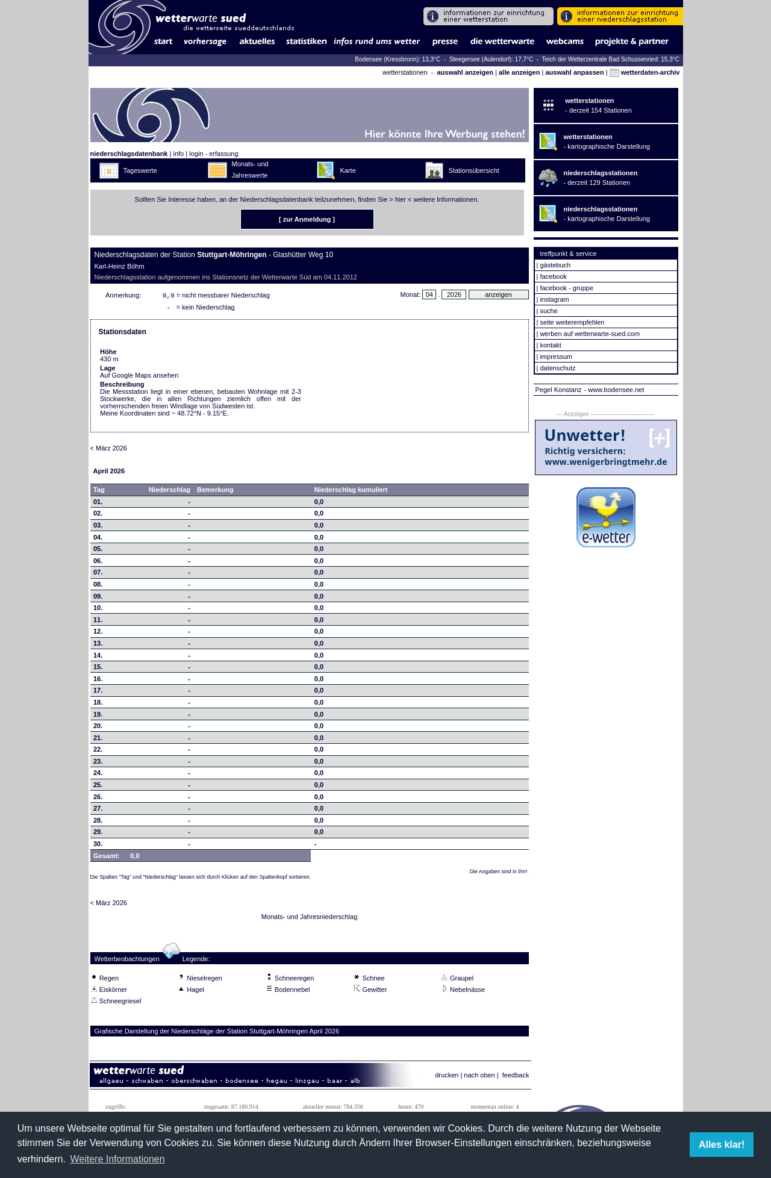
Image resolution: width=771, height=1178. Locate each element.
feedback (515, 1077)
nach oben (479, 1077)
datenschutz (557, 368)
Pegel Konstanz (558, 389)
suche (548, 310)
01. (97, 504)
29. (97, 834)
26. (97, 799)
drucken (446, 1077)
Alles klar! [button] (721, 1144)
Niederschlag (169, 492)
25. (97, 787)
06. (97, 563)
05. (97, 551)
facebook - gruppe (566, 287)
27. (97, 810)
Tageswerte (140, 170)
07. (97, 574)
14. (97, 657)
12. (97, 633)
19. (97, 716)
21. (97, 740)
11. (97, 622)
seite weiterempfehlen (572, 322)
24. (97, 775)
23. (97, 763)
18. (97, 704)
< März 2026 (108, 450)
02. (97, 515)
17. (97, 692)
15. (97, 669)
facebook (553, 276)
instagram (554, 299)
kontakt (550, 345)
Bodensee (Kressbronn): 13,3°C (398, 59)
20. (97, 728)
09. (97, 598)
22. (97, 751)
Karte (348, 170)
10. (97, 610)
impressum (556, 356)
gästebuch (555, 265)
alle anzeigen (519, 72)
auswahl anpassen (574, 72)
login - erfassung (213, 153)
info (178, 153)
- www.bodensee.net (614, 389)
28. (97, 822)
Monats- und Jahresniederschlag (309, 919)
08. (97, 586)
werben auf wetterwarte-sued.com (590, 333)
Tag (99, 492)
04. (97, 539)
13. (97, 645)
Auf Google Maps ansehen (139, 377)
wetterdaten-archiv (645, 72)
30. (97, 846)
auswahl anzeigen (465, 72)
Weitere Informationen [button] (117, 1159)
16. (97, 681)
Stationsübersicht (474, 170)
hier (400, 199)
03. (97, 527)
